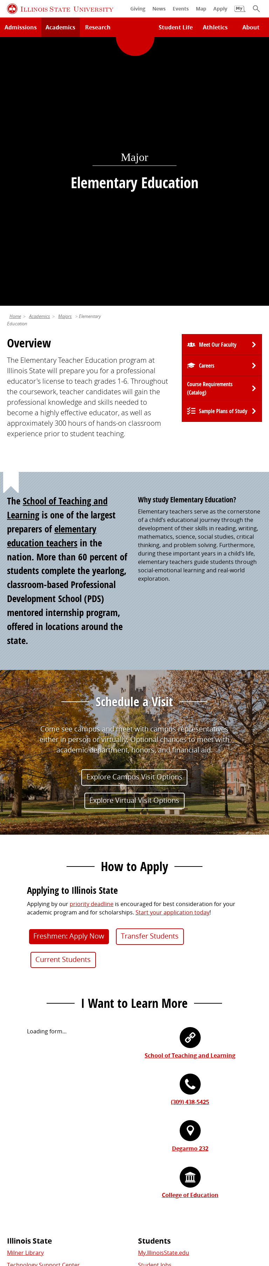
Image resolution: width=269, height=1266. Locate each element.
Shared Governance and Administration (190, 1156)
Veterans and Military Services (178, 1054)
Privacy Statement (38, 1212)
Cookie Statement (91, 1212)
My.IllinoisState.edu (163, 992)
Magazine (19, 1135)
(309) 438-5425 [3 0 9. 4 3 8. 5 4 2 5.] (190, 842)
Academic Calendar (32, 1042)
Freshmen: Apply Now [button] (68, 675)
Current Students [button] (63, 699)
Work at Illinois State (165, 1098)
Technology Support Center (43, 1005)
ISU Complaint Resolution (122, 1220)
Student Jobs (155, 1005)
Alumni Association (32, 1098)
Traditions (20, 1148)
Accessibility (177, 1220)
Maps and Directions (34, 1017)
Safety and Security (32, 1054)
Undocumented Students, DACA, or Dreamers (198, 1042)
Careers (206, 105)
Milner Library (25, 992)
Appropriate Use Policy (206, 1212)
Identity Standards (145, 1212)
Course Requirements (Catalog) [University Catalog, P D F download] (210, 128)
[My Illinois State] (240, 12)
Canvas (147, 1029)
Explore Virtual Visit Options (134, 540)
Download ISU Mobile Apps (42, 1066)
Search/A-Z (21, 1029)
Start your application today (172, 652)
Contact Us (198, 1199)
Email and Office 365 (164, 1123)
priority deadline (91, 644)
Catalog (148, 1017)
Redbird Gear (24, 1111)
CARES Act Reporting (226, 1220)
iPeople (148, 1111)
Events (16, 1123)
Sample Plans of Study (223, 151)
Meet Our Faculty (217, 84)
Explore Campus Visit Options (134, 516)
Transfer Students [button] (150, 675)
